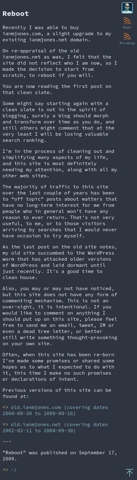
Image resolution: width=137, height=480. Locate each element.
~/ (14, 470)
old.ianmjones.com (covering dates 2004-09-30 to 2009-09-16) (55, 410)
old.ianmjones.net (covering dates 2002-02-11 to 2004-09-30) (55, 427)
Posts (127, 22)
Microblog (127, 38)
